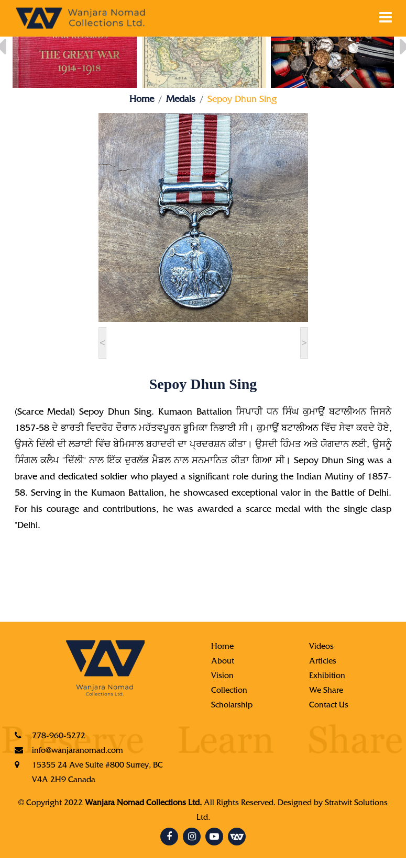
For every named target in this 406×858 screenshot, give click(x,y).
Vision (222, 676)
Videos (321, 647)
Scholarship (232, 706)
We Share (326, 691)
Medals (180, 100)
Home (141, 100)
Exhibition (327, 676)
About (222, 662)
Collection (229, 691)
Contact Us (328, 706)
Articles (322, 662)
